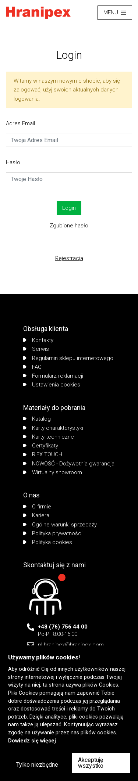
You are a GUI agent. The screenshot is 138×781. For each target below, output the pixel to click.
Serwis (36, 349)
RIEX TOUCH (42, 454)
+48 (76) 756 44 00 (63, 626)
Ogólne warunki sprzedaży (60, 524)
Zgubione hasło (69, 225)
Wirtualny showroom (52, 472)
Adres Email (20, 123)
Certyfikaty (40, 445)
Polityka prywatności (52, 533)
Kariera (36, 515)
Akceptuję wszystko (90, 762)
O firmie (37, 506)
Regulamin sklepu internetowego (68, 358)
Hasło (13, 162)
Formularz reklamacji (53, 375)
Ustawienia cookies (51, 384)
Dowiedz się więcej (32, 741)
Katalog (37, 418)
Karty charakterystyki (53, 428)
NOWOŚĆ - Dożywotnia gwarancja (68, 463)
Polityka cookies (47, 542)
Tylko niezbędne (37, 764)
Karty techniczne (48, 436)
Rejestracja (69, 258)
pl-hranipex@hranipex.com (71, 644)
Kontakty (38, 340)
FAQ (32, 367)
